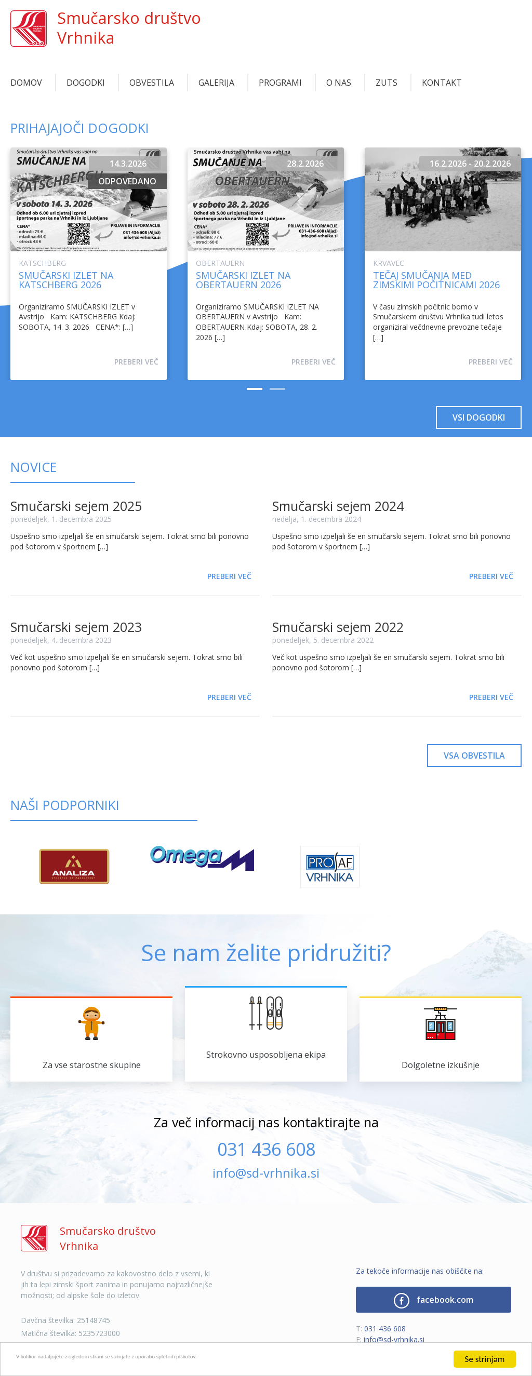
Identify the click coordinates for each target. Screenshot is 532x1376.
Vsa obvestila (474, 755)
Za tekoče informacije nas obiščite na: (420, 1271)
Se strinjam (485, 1359)
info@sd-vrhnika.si (266, 1172)
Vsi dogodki (479, 417)
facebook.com (433, 1300)
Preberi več (136, 362)
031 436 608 (266, 1149)
